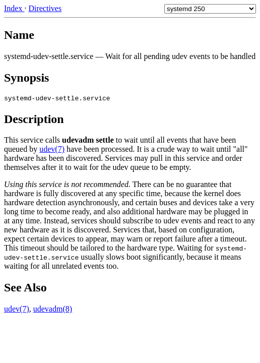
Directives (44, 8)
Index (14, 8)
